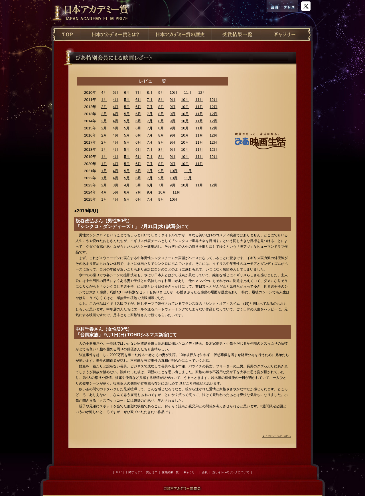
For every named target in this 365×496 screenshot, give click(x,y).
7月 (138, 92)
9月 (161, 92)
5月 (115, 92)
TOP (118, 472)
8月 (150, 92)
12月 (202, 92)
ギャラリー (190, 472)
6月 (127, 92)
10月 (173, 92)
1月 (104, 99)
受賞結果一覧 (170, 472)
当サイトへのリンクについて (230, 472)
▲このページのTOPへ (276, 436)
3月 (115, 185)
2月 (104, 107)
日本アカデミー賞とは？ (141, 472)
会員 (205, 472)
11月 (188, 92)
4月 (104, 92)
